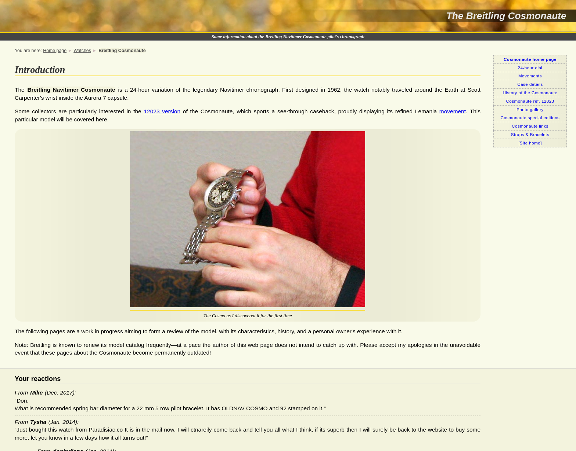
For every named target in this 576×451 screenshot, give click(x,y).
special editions (530, 117)
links (530, 126)
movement (452, 111)
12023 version (162, 111)
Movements (530, 75)
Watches (82, 50)
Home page (54, 50)
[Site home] (530, 142)
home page (530, 59)
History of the (530, 92)
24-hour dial (530, 67)
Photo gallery (530, 109)
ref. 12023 (530, 101)
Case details (530, 84)
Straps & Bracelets (530, 134)
